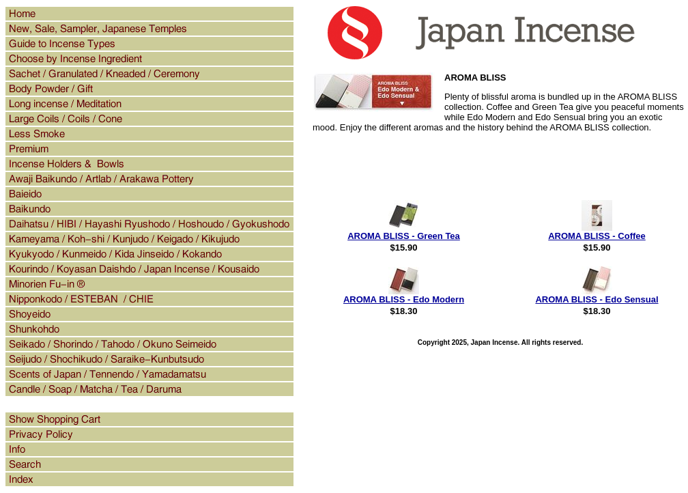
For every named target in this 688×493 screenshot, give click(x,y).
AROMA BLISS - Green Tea (403, 236)
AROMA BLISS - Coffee (597, 236)
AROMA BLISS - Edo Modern (403, 299)
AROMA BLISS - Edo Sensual (596, 299)
